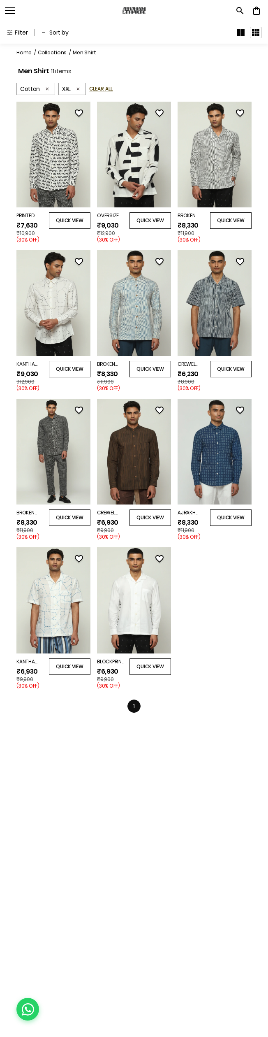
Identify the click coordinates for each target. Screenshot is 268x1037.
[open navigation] (9, 10)
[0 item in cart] (256, 11)
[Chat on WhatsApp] (27, 1009)
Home (24, 52)
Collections (52, 52)
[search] (240, 11)
